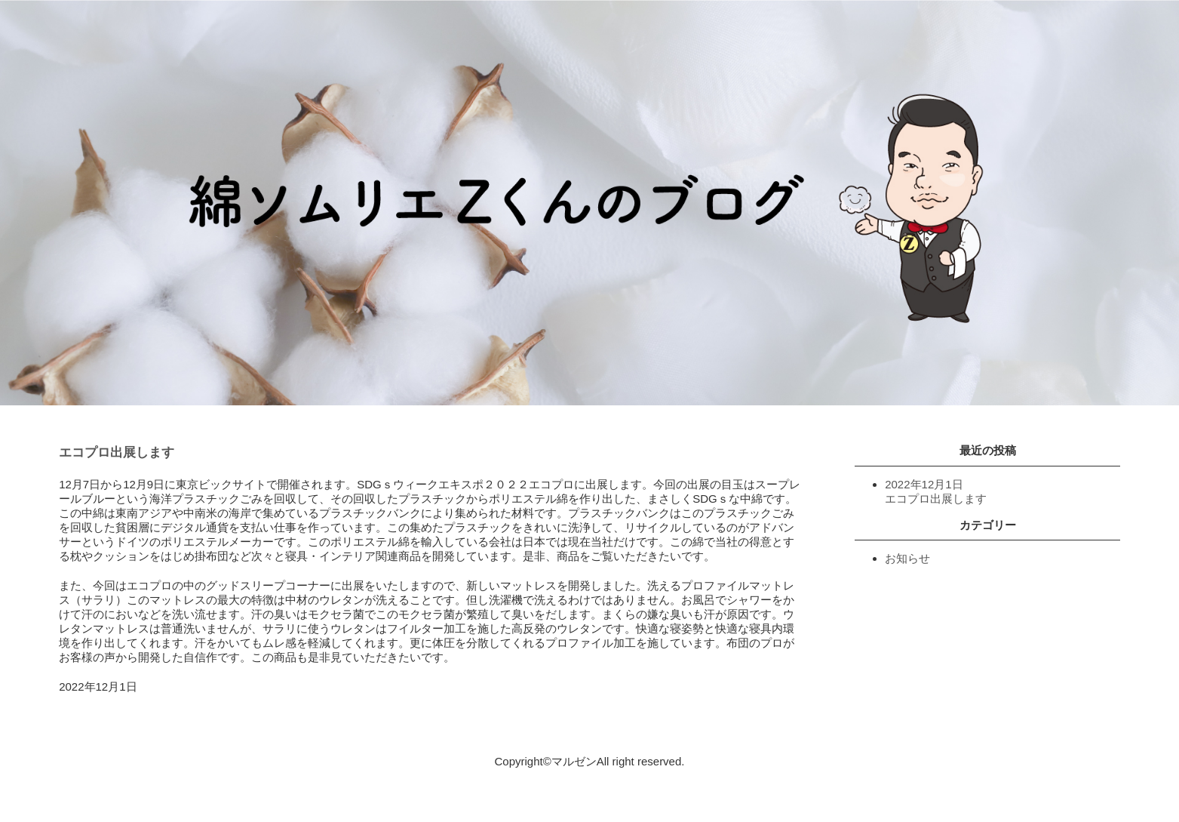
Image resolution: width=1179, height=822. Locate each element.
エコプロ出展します (116, 452)
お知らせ (907, 558)
